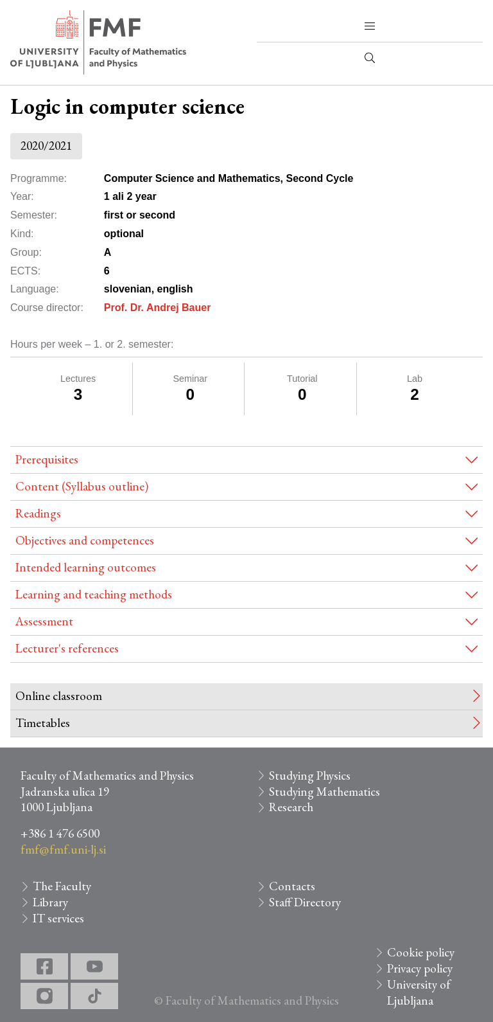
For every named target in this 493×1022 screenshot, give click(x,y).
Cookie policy (420, 952)
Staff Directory (305, 902)
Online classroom (58, 696)
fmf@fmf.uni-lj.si (63, 849)
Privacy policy (420, 968)
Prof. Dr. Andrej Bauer (157, 307)
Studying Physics (309, 775)
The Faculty (62, 886)
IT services (58, 918)
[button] (369, 26)
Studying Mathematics (324, 792)
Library (50, 902)
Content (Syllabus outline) (81, 486)
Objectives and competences (84, 540)
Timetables (42, 723)
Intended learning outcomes (85, 567)
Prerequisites (46, 459)
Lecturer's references (67, 648)
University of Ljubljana (419, 992)
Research (291, 807)
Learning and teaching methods (93, 594)
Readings (38, 513)
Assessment (44, 621)
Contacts (292, 886)
